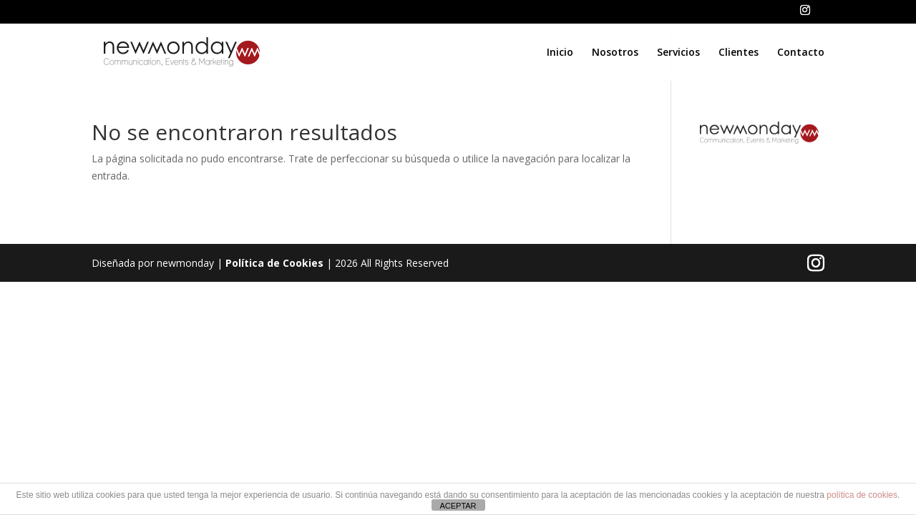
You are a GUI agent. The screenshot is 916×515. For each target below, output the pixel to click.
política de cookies (862, 495)
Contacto (800, 53)
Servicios (678, 53)
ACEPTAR (457, 505)
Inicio (560, 53)
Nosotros (615, 53)
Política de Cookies (274, 263)
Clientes (738, 53)
